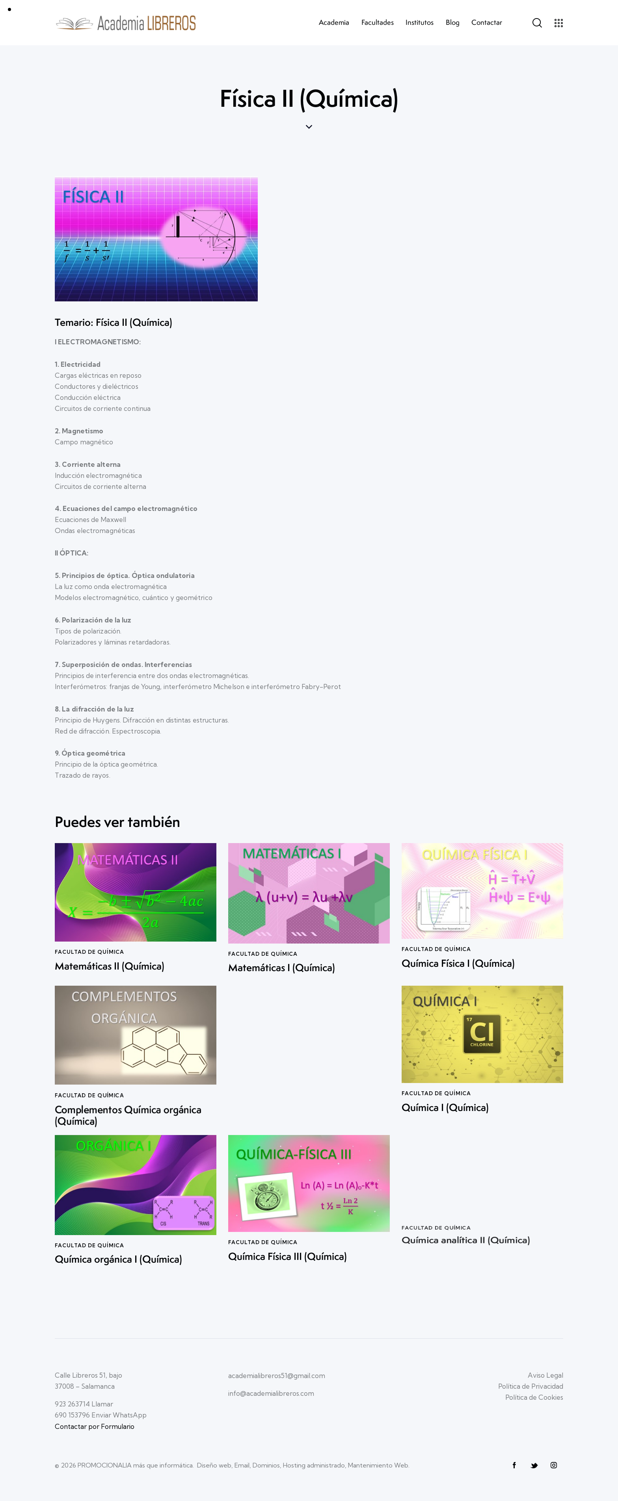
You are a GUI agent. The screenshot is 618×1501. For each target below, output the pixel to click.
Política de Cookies (534, 1397)
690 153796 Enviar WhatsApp (101, 1415)
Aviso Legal (545, 1375)
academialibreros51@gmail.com (276, 1375)
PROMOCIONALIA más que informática (135, 1465)
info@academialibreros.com (271, 1393)
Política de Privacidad (530, 1386)
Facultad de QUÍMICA (263, 948)
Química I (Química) (445, 1102)
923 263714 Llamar (84, 1404)
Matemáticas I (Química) (281, 962)
